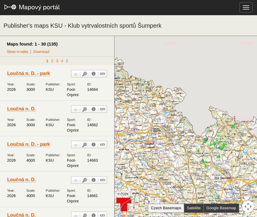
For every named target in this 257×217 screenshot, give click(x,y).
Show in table (17, 52)
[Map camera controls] (248, 207)
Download (41, 52)
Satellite (193, 208)
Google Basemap (221, 208)
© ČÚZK (122, 194)
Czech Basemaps (166, 208)
